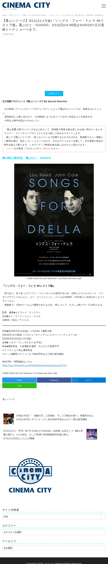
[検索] (54, 513)
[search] (103, 513)
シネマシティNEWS (52, 560)
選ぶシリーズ (14, 15)
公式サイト (54, 93)
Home (4, 15)
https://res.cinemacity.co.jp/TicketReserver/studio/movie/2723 (34, 365)
